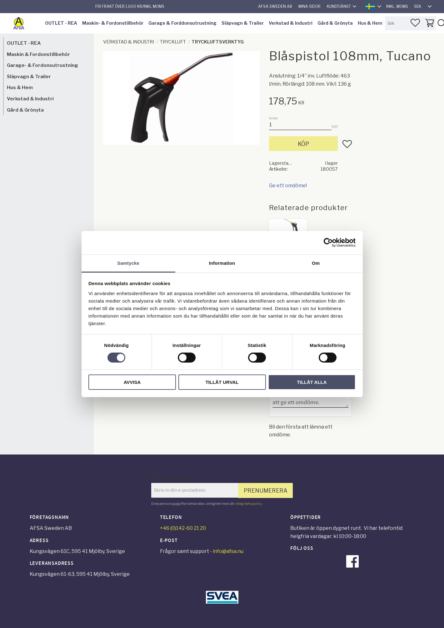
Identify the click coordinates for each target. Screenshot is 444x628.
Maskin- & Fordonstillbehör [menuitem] (112, 23)
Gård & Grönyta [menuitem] (335, 23)
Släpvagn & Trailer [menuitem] (243, 23)
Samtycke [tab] (128, 262)
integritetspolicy (248, 503)
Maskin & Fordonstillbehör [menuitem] (38, 54)
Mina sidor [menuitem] (309, 6)
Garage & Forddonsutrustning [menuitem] (182, 23)
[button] (415, 23)
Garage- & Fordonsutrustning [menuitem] (42, 65)
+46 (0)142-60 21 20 (183, 528)
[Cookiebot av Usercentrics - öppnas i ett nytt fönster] (328, 242)
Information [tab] (222, 262)
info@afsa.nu (228, 551)
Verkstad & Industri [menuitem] (290, 23)
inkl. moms (397, 6)
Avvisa (132, 382)
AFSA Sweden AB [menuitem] (275, 6)
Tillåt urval (221, 382)
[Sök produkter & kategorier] (410, 23)
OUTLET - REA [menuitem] (61, 23)
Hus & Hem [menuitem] (370, 23)
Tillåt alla (312, 382)
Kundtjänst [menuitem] (339, 6)
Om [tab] (316, 262)
